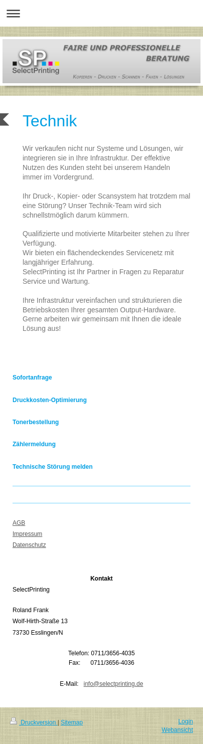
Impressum (27, 533)
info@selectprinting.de (113, 683)
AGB (19, 522)
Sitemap (72, 722)
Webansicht (177, 729)
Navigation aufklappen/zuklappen (101, 13)
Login (185, 721)
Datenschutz (29, 544)
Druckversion (34, 722)
